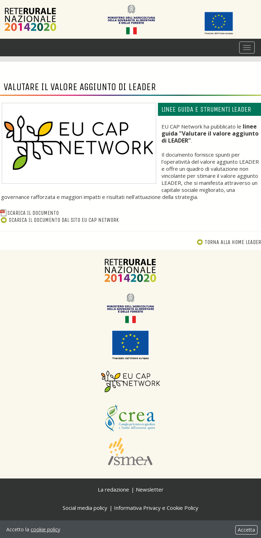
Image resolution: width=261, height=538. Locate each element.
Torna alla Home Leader (228, 242)
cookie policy (45, 529)
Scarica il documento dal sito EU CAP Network (59, 220)
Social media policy (85, 507)
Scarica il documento (29, 212)
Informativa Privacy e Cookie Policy (156, 507)
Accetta (246, 529)
